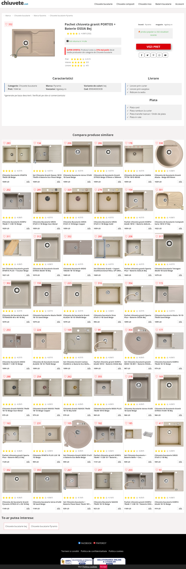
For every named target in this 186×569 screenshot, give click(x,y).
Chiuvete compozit (125, 4)
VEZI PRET (153, 47)
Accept (103, 566)
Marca (8, 15)
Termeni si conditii (70, 551)
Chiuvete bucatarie (103, 4)
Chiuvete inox (144, 4)
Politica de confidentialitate (94, 551)
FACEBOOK (85, 543)
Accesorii (179, 4)
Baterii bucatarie (163, 4)
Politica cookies (116, 551)
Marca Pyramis (40, 15)
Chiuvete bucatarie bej (16, 526)
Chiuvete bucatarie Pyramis (61, 15)
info (28, 181)
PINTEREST (99, 543)
